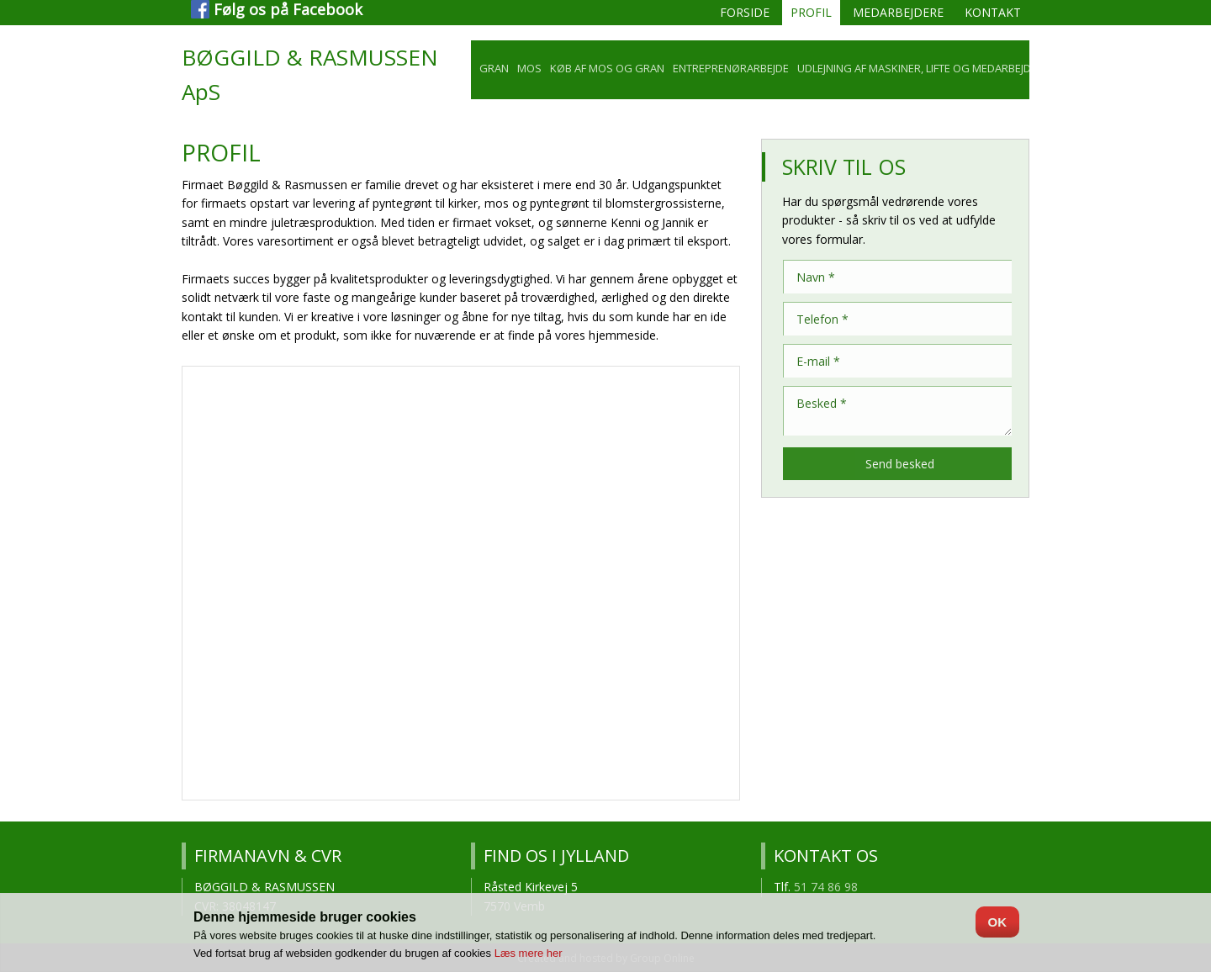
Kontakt (993, 12)
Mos (529, 68)
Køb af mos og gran (607, 68)
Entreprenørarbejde (731, 68)
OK (997, 922)
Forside (744, 12)
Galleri (1078, 68)
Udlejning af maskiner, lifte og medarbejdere (923, 68)
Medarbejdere (898, 12)
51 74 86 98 (826, 887)
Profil (811, 12)
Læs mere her (528, 953)
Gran (494, 68)
